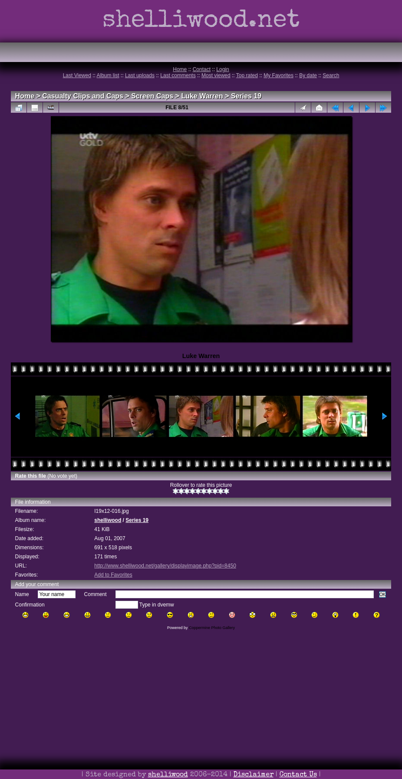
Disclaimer (253, 775)
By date (308, 75)
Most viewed (216, 75)
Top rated (247, 75)
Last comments (177, 75)
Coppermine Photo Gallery (212, 628)
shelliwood (107, 520)
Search (331, 75)
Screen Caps (152, 96)
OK (382, 594)
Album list (108, 75)
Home (180, 69)
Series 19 (246, 96)
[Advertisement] (201, 716)
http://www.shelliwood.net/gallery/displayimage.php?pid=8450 (165, 566)
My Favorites (278, 75)
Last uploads (140, 75)
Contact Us (298, 775)
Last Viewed (77, 75)
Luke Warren (202, 96)
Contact (202, 69)
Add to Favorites (113, 575)
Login (222, 69)
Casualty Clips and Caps (82, 96)
